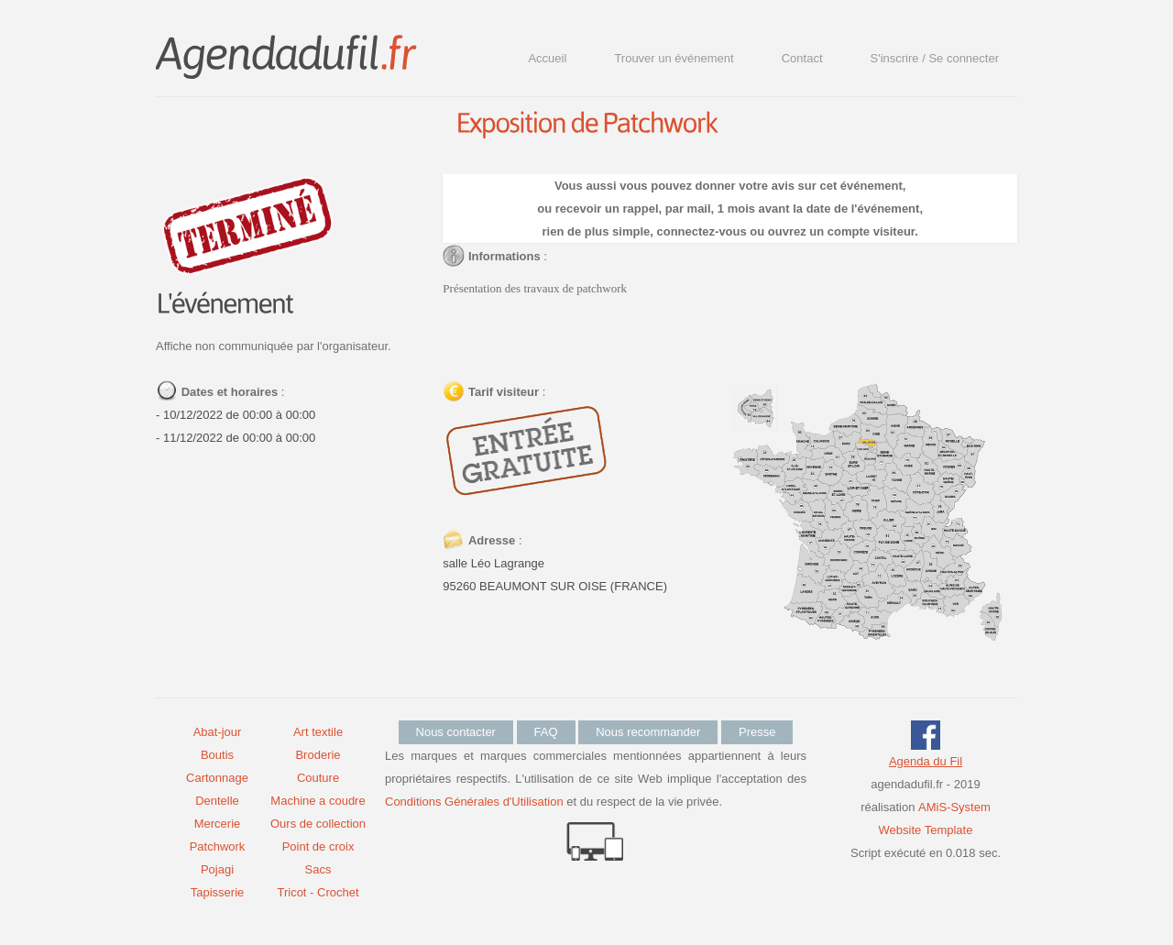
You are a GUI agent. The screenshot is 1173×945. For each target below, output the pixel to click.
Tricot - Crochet (317, 892)
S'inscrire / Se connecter (935, 58)
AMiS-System (954, 807)
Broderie (317, 755)
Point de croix (318, 846)
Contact (802, 58)
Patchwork (218, 846)
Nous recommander (648, 732)
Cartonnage (217, 778)
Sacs (318, 869)
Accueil (547, 58)
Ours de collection (318, 823)
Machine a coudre (317, 801)
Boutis (217, 755)
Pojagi (217, 869)
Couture (318, 778)
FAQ (546, 732)
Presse (757, 732)
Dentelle (217, 801)
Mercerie (217, 823)
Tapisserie (218, 892)
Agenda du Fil (925, 761)
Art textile (318, 732)
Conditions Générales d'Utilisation (474, 801)
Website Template (926, 830)
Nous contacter (456, 732)
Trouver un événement (673, 58)
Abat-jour (217, 732)
